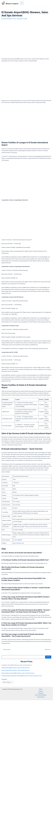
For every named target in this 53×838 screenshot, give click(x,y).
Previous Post (6, 650)
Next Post (48, 650)
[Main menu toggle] (27, 3)
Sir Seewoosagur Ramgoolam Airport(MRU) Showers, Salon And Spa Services (22, 677)
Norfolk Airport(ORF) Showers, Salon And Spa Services (16, 669)
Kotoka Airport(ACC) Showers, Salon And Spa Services (16, 671)
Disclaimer (40, 694)
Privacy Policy (40, 698)
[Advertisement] (17, 40)
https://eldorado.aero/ (18, 544)
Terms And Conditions (40, 696)
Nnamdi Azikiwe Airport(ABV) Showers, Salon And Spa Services (18, 674)
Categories (4, 680)
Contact (41, 692)
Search (48, 658)
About (40, 690)
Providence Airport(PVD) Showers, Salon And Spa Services (17, 666)
